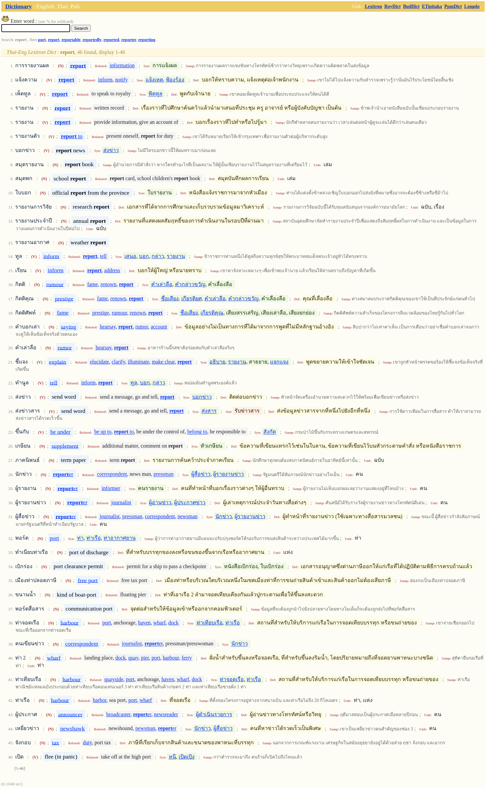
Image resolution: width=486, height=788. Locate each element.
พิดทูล (155, 94)
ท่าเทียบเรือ (210, 622)
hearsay (108, 326)
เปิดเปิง (187, 757)
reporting (146, 39)
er (63, 474)
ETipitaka (432, 6)
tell (103, 256)
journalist (121, 502)
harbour (70, 622)
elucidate (99, 362)
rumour (55, 284)
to (72, 136)
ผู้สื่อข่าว (200, 474)
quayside (114, 679)
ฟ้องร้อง (175, 79)
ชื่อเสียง (170, 298)
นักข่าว (223, 516)
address (112, 270)
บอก (144, 256)
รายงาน (176, 256)
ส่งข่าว (111, 150)
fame (92, 284)
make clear (163, 362)
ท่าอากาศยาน (120, 538)
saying (68, 326)
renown (108, 284)
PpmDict (453, 6)
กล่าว (158, 256)
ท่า (80, 538)
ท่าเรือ (93, 538)
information (122, 65)
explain (57, 361)
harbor (100, 700)
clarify (118, 362)
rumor (141, 326)
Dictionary (18, 6)
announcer (70, 714)
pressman (163, 474)
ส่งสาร (209, 411)
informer (111, 488)
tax (55, 742)
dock (173, 622)
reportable (71, 39)
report (54, 39)
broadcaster (118, 714)
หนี (172, 757)
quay (133, 658)
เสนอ (130, 256)
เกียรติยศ (191, 298)
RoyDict (392, 6)
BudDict (411, 6)
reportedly (92, 39)
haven (144, 622)
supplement (65, 445)
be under (60, 431)
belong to (197, 432)
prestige (64, 298)
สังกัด (269, 432)
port (42, 39)
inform (105, 79)
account (159, 326)
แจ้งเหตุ (154, 79)
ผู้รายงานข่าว (228, 474)
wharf (159, 622)
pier (145, 658)
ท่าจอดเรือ (232, 679)
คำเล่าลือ (161, 284)
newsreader (166, 714)
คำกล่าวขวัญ (190, 284)
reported (111, 39)
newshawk (72, 728)
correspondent (112, 474)
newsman (188, 516)
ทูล (133, 382)
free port (88, 580)
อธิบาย (217, 362)
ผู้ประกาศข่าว (189, 502)
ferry (187, 658)
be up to (102, 432)
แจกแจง (279, 362)
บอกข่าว (202, 397)
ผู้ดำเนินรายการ (214, 714)
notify (121, 79)
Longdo (471, 6)
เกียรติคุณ (211, 313)
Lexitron (373, 6)
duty (87, 742)
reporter (128, 39)
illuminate (138, 362)
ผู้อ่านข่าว (160, 502)
